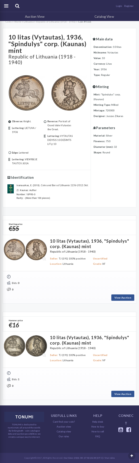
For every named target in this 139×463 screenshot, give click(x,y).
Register (129, 6)
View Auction (122, 297)
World (17, 21)
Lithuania (29, 21)
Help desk (97, 421)
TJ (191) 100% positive (72, 258)
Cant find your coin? (64, 421)
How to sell (98, 431)
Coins (8, 21)
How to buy (97, 426)
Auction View (35, 16)
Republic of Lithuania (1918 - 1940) (55, 21)
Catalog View (104, 16)
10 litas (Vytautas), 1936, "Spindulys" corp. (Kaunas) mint (47, 43)
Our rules (64, 436)
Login (119, 6)
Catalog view (64, 431)
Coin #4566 (84, 21)
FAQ (97, 436)
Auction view (64, 426)
